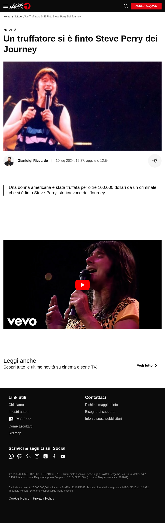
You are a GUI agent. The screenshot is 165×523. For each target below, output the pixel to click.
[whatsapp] (11, 456)
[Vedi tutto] (147, 365)
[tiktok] (45, 456)
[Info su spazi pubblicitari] (103, 419)
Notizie (18, 16)
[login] (146, 6)
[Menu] (5, 6)
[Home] (20, 6)
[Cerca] (125, 6)
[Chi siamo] (16, 405)
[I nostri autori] (18, 412)
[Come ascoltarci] (21, 426)
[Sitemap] (15, 433)
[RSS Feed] (20, 419)
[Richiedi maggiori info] (101, 405)
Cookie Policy (19, 498)
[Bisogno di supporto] (100, 412)
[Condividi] (155, 160)
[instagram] (37, 456)
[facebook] (54, 456)
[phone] (28, 456)
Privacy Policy (43, 498)
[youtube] (62, 456)
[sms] (19, 456)
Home (6, 16)
